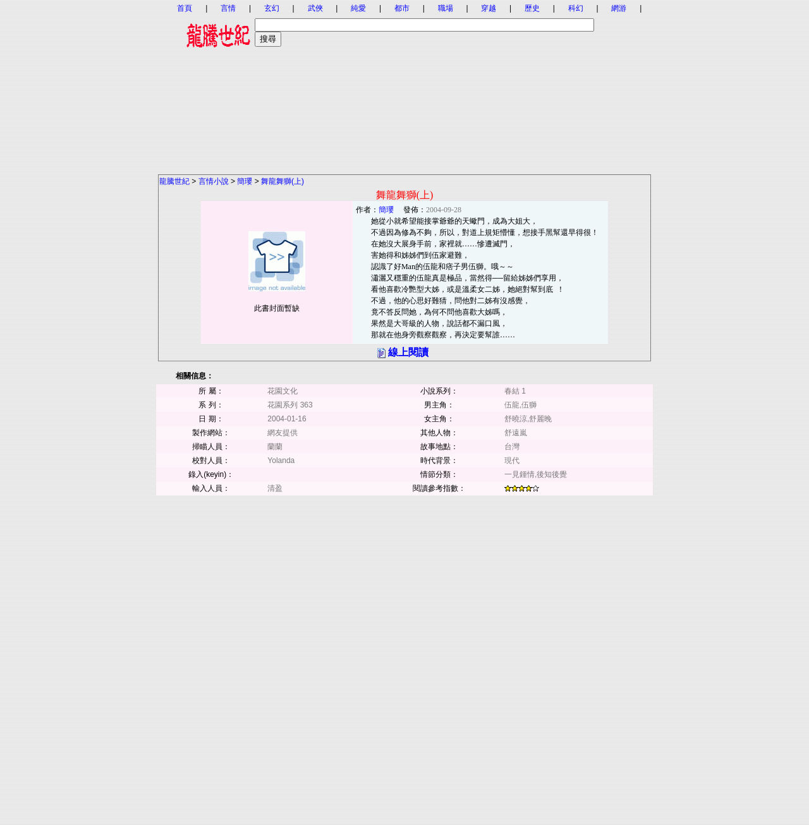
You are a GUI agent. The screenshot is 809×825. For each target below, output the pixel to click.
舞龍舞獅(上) (282, 181)
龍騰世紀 (174, 181)
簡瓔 (244, 181)
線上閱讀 (408, 352)
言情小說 (213, 181)
